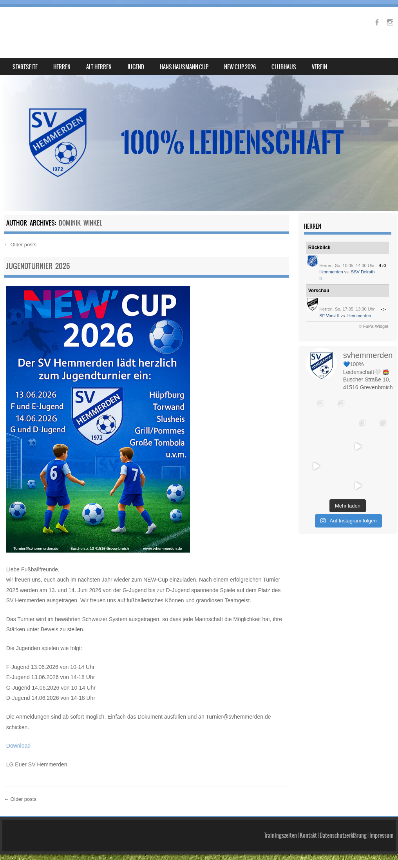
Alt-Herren (99, 67)
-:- (383, 309)
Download (18, 746)
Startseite (25, 67)
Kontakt (308, 835)
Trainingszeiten (280, 835)
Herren (62, 67)
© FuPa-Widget (373, 326)
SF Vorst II (329, 315)
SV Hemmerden (48, 26)
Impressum (381, 835)
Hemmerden (331, 271)
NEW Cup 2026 (240, 67)
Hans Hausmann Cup (184, 67)
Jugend (135, 67)
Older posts (20, 245)
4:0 (382, 265)
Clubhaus (283, 67)
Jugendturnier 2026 (38, 266)
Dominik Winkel (80, 223)
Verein (319, 67)
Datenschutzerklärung (343, 835)
